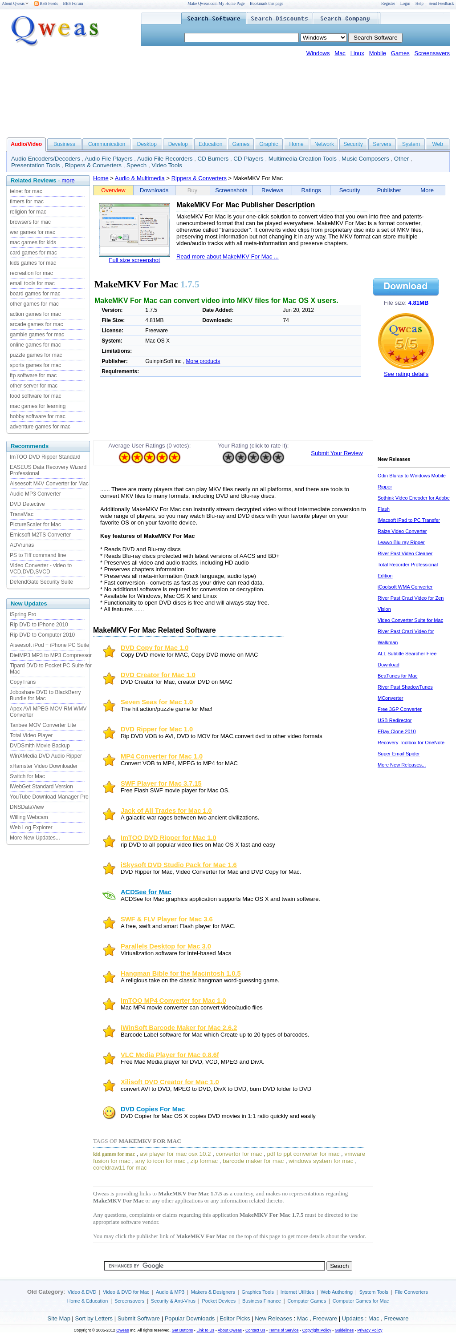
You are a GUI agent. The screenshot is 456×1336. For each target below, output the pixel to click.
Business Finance (261, 1301)
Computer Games (306, 1301)
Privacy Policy (369, 1330)
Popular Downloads (190, 1318)
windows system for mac (321, 1161)
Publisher (389, 190)
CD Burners (213, 158)
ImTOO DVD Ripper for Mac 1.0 (168, 837)
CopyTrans (23, 682)
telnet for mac (26, 191)
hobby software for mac (37, 416)
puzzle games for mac (36, 355)
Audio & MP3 (170, 1292)
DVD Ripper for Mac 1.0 (157, 729)
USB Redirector (394, 720)
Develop (178, 144)
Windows (318, 53)
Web (437, 144)
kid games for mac (114, 1154)
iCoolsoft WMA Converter (405, 586)
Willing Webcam (29, 817)
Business (64, 144)
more (68, 180)
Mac (340, 53)
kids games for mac (33, 263)
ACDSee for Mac (146, 892)
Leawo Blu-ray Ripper (401, 542)
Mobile (377, 53)
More (427, 190)
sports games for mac (35, 365)
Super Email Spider (399, 753)
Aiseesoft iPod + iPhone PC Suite (49, 645)
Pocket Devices (219, 1301)
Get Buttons (182, 1330)
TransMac (21, 514)
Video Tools (166, 165)
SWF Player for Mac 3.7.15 (161, 783)
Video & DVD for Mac (126, 1292)
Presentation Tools (35, 165)
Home (296, 144)
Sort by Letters (94, 1318)
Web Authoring (337, 1292)
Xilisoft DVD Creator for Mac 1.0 (170, 1082)
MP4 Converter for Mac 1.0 (162, 756)
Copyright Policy (316, 1330)
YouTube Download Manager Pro (49, 797)
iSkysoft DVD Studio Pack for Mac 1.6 (179, 864)
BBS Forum (73, 3)
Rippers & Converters (93, 165)
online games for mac (35, 345)
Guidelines (344, 1330)
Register (388, 3)
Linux (357, 53)
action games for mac (35, 314)
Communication (106, 144)
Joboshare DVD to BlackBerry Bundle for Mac (45, 695)
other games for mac (34, 304)
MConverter (390, 698)
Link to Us (205, 1330)
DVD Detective (27, 504)
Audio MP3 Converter (35, 494)
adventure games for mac (40, 427)
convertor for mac (239, 1153)
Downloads (154, 190)
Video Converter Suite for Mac (410, 620)
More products (203, 361)
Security (352, 144)
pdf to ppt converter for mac (303, 1153)
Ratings (311, 190)
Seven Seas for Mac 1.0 (157, 702)
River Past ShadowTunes (405, 687)
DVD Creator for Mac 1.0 (158, 674)
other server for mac (33, 386)
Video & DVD (82, 1292)
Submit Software (139, 1318)
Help (419, 3)
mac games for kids (33, 242)
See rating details (406, 374)
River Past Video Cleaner (405, 553)
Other (401, 158)
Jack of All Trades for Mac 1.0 (166, 810)
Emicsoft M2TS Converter (40, 535)
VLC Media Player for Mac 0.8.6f (170, 1054)
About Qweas (15, 3)
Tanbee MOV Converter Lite (43, 725)
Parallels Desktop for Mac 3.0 (166, 946)
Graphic (268, 144)
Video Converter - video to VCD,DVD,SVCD (41, 568)
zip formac (204, 1161)
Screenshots (231, 190)
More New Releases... (402, 764)
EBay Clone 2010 (397, 731)
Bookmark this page (266, 3)
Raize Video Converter (402, 531)
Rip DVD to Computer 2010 (42, 635)
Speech (136, 165)
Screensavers (432, 53)
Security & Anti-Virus (173, 1301)
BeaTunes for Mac (397, 675)
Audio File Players (108, 158)
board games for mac (35, 294)
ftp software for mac (33, 375)
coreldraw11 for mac (120, 1167)
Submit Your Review (336, 453)
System (411, 144)
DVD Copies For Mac (153, 1109)
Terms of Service (283, 1330)
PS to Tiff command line (38, 555)
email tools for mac (32, 283)
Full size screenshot (134, 260)
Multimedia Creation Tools (303, 158)
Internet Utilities (297, 1292)
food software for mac (35, 396)
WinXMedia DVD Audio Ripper (46, 756)
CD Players (248, 158)
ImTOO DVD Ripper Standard (45, 457)
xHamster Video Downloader (44, 766)
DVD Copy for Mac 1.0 (154, 647)
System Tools (373, 1292)
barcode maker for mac (253, 1161)
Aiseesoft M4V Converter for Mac (49, 483)
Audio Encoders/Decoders (45, 158)
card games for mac (33, 253)
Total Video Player (31, 735)
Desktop (147, 144)
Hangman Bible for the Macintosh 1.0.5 (181, 973)
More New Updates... (35, 838)
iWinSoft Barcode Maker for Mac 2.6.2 (179, 1027)
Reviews (272, 190)
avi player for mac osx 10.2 (175, 1153)
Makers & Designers (213, 1292)
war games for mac (32, 232)
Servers (382, 144)
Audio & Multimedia (140, 178)
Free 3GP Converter (400, 709)
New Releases (273, 1318)
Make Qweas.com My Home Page (215, 3)
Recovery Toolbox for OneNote (411, 742)
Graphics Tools (257, 1292)
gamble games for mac (37, 334)
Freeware (325, 1318)
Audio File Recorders (164, 158)
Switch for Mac (27, 776)
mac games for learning (37, 406)
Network (324, 144)
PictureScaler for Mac (35, 524)
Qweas (122, 1330)
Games (400, 53)
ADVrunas (22, 545)
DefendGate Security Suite (41, 582)
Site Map (59, 1318)
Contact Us (255, 1330)
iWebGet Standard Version (41, 786)
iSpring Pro (23, 614)
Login (405, 3)
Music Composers (365, 158)
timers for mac (27, 201)
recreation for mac (31, 273)
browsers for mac (30, 222)
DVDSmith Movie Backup (40, 746)
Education (210, 144)
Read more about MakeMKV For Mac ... (227, 256)
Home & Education (87, 1301)
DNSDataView (27, 807)
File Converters (411, 1292)
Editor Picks (235, 1318)
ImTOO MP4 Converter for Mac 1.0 (173, 1000)
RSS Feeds (46, 3)
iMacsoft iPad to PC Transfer (409, 520)
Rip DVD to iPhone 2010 (39, 625)
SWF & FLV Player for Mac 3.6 (167, 919)
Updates (352, 1318)
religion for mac (28, 212)
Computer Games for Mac (361, 1301)
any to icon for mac (160, 1161)
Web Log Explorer (31, 827)
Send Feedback (441, 3)
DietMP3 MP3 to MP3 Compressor (51, 655)
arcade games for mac (36, 324)
